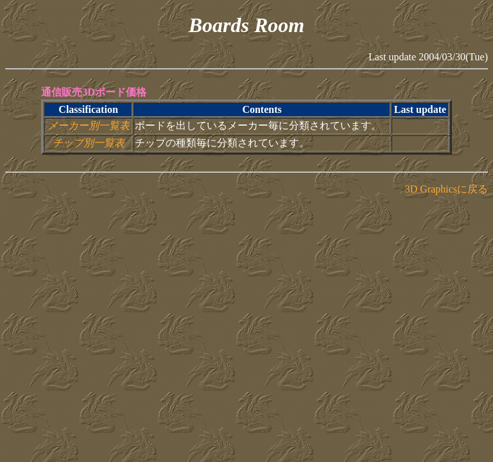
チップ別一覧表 (89, 142)
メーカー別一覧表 (89, 125)
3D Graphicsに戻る (446, 189)
